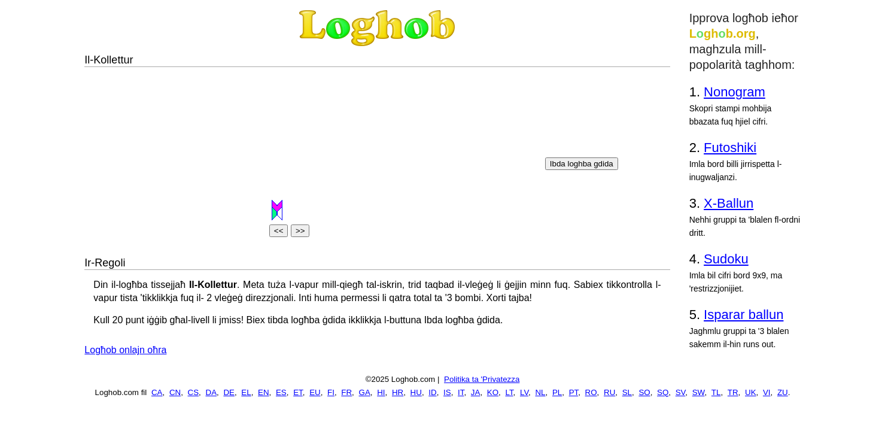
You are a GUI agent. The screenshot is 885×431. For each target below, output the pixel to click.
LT (509, 392)
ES (281, 392)
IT (461, 392)
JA (475, 392)
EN (263, 392)
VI (767, 392)
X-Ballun (728, 203)
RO (591, 392)
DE (229, 392)
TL (716, 392)
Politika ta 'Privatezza (481, 379)
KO (492, 392)
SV (681, 392)
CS (193, 392)
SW (698, 392)
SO (644, 392)
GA (364, 392)
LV (524, 392)
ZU (782, 392)
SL (627, 392)
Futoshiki (730, 147)
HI (381, 392)
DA (211, 392)
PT (574, 392)
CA (157, 392)
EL (246, 392)
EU (315, 392)
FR (346, 392)
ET (298, 392)
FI (330, 392)
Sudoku (726, 258)
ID (432, 392)
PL (557, 392)
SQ (662, 392)
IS (447, 392)
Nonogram (734, 91)
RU (609, 392)
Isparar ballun (743, 314)
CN (175, 392)
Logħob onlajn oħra (125, 350)
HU (416, 392)
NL (540, 392)
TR (733, 392)
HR (397, 392)
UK (750, 392)
